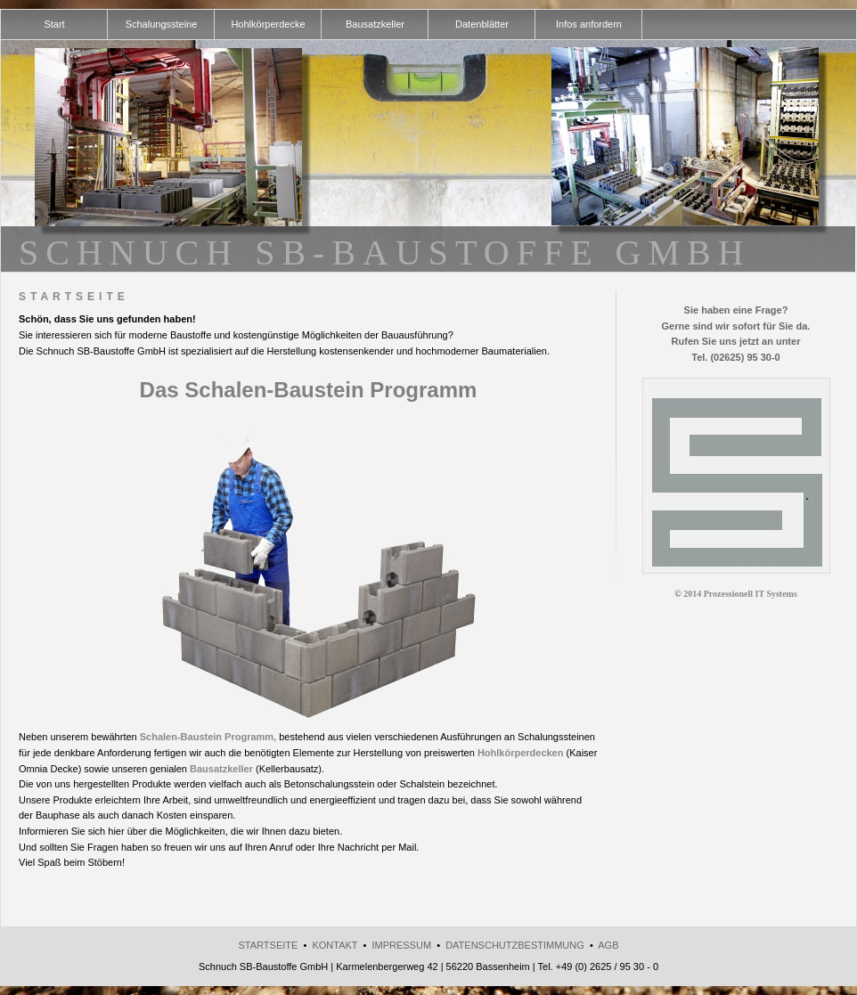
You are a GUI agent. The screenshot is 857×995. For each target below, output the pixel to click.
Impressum (401, 945)
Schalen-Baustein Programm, (208, 736)
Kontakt (334, 945)
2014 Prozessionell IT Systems (740, 594)
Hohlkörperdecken (520, 752)
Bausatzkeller (221, 768)
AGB (608, 945)
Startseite (268, 945)
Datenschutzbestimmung (514, 945)
